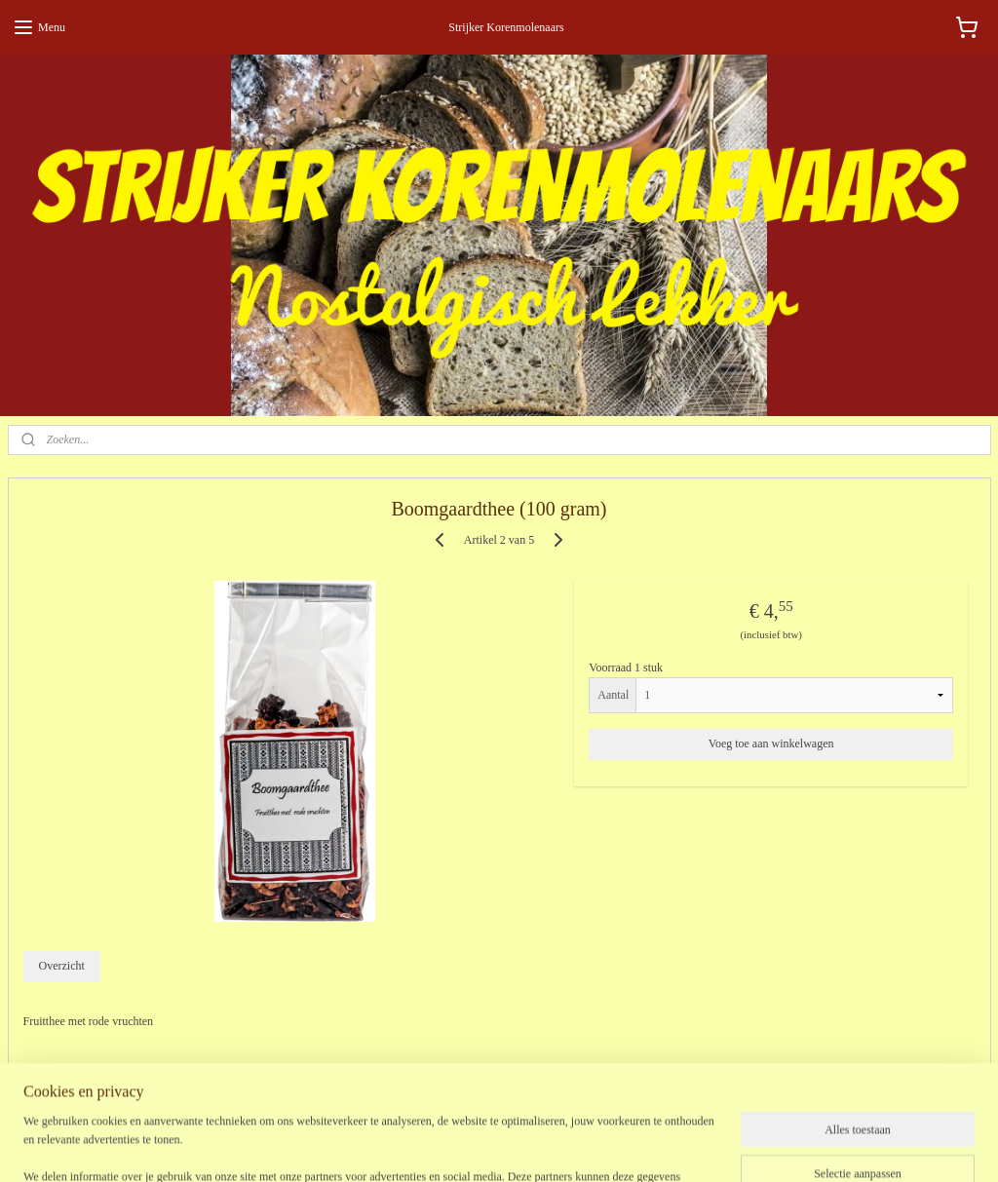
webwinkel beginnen (553, 1146)
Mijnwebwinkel (694, 1146)
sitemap (464, 1146)
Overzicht (61, 966)
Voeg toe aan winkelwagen (771, 743)
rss (495, 1146)
